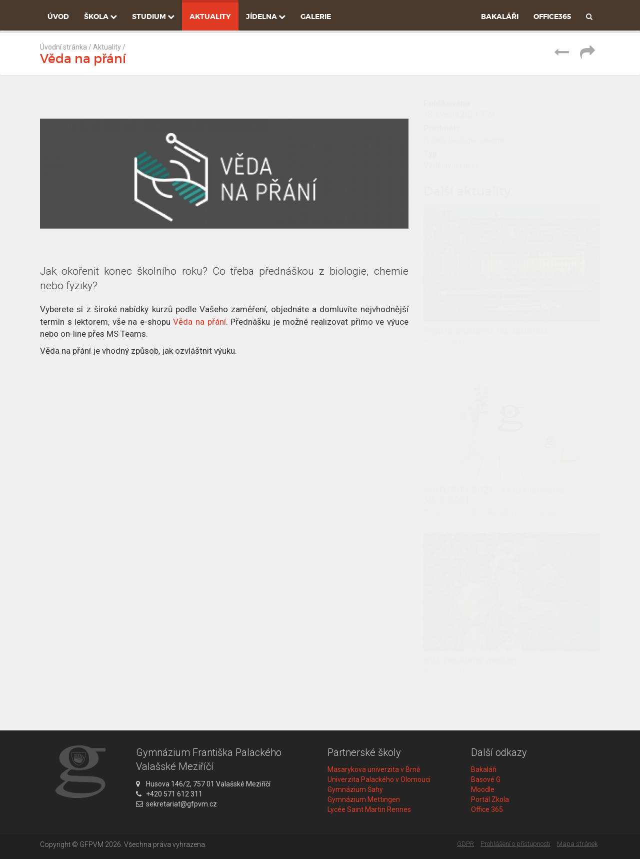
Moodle (482, 789)
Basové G (485, 779)
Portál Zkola (490, 799)
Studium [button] (153, 16)
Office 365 (487, 809)
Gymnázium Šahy (355, 789)
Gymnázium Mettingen (364, 799)
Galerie (315, 16)
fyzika (434, 140)
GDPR (465, 843)
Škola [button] (100, 16)
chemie (493, 140)
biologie (462, 140)
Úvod (58, 16)
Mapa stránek (577, 843)
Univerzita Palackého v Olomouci (379, 779)
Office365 (552, 16)
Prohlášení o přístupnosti (515, 843)
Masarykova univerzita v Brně (374, 769)
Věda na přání (199, 322)
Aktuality (210, 16)
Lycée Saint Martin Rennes (369, 809)
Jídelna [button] (266, 16)
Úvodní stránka (63, 47)
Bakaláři (499, 16)
